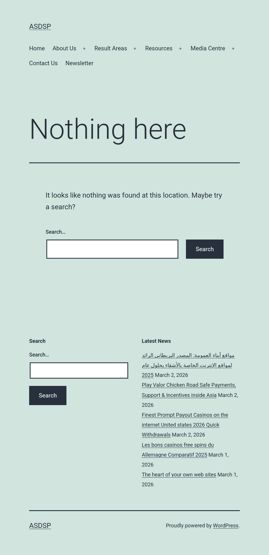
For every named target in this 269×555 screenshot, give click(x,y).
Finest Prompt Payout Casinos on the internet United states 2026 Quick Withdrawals (185, 425)
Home (37, 48)
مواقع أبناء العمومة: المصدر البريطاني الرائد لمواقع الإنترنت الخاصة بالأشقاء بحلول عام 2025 (188, 365)
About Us (64, 48)
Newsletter (80, 63)
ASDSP (40, 26)
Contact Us (43, 63)
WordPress (225, 525)
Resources (159, 48)
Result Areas (110, 48)
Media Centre (208, 48)
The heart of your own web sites (179, 474)
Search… (56, 232)
